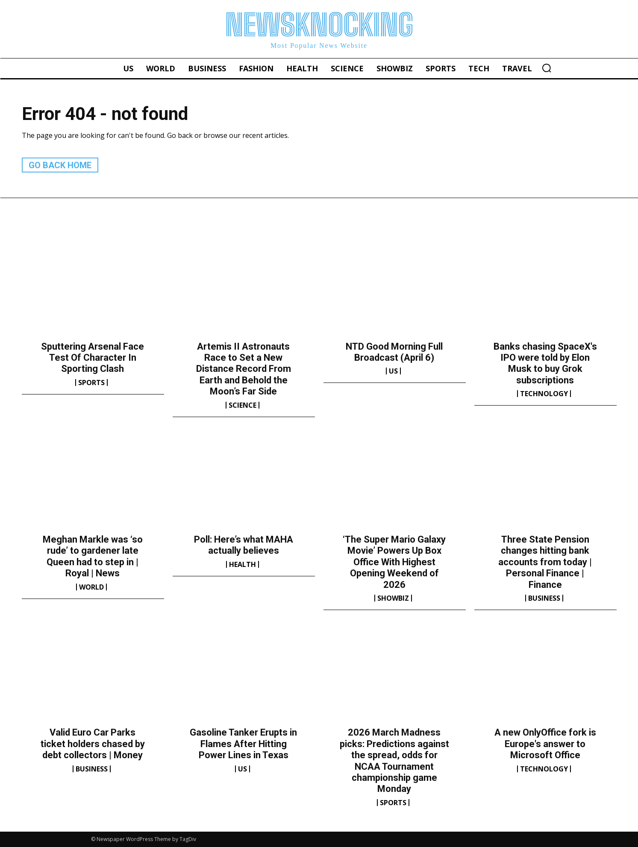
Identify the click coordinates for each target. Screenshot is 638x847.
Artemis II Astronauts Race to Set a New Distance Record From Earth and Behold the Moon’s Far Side (243, 369)
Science (242, 405)
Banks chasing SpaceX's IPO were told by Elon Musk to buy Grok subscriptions (545, 363)
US (393, 371)
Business (544, 598)
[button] (546, 68)
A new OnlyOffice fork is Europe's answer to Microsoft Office (545, 743)
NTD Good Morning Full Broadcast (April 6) (394, 352)
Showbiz (393, 598)
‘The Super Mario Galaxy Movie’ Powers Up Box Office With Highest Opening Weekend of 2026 (394, 562)
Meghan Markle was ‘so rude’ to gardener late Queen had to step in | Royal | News (93, 556)
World (91, 587)
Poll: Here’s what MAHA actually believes (243, 545)
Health (242, 564)
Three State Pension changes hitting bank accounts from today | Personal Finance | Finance (545, 562)
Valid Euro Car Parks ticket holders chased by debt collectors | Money (93, 743)
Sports (91, 382)
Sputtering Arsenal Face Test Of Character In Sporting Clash (92, 357)
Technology (544, 393)
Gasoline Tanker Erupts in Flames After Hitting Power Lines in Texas (243, 743)
